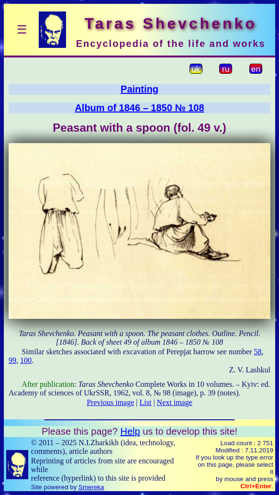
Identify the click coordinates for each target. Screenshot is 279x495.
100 (26, 360)
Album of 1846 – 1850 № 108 (139, 107)
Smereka (91, 487)
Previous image (110, 402)
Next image (174, 402)
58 (258, 352)
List (146, 402)
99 (12, 360)
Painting (139, 89)
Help (130, 431)
